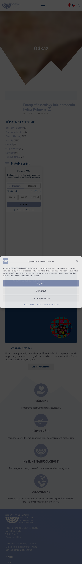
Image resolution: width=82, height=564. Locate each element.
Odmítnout (41, 291)
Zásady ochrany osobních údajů (47, 304)
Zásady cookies (28, 304)
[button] (77, 261)
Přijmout (41, 283)
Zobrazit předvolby (41, 298)
